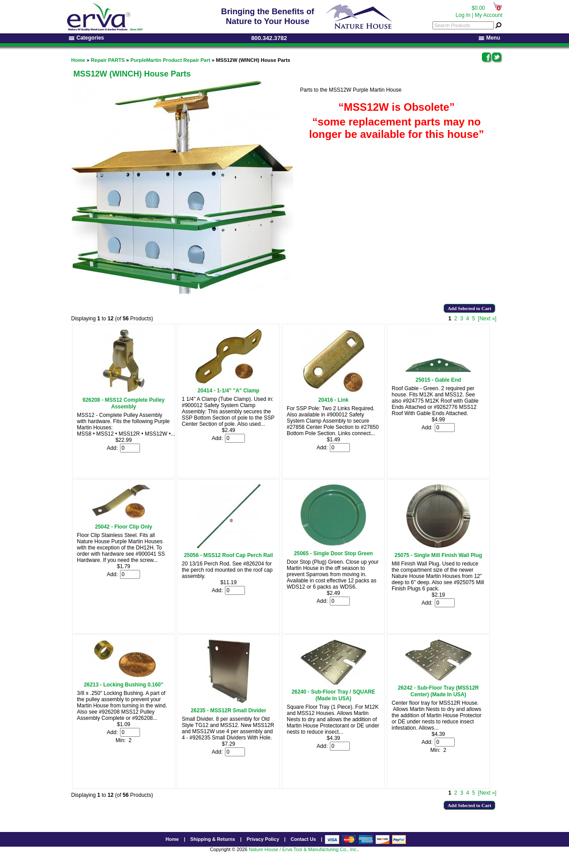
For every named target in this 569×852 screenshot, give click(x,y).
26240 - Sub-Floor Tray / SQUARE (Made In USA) (333, 695)
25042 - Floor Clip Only (123, 527)
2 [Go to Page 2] (455, 318)
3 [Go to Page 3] (461, 318)
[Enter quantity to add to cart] (130, 448)
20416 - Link (333, 400)
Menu (489, 38)
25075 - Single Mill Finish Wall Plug (438, 555)
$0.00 (478, 8)
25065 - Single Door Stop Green (333, 553)
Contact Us (303, 839)
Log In (463, 15)
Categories (86, 38)
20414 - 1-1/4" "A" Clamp (229, 391)
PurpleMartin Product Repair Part (170, 60)
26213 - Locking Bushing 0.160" (124, 685)
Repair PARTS (107, 60)
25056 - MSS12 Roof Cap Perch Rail (228, 555)
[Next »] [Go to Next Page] (487, 318)
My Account (488, 15)
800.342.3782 (269, 38)
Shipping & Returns (212, 839)
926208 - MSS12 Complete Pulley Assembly (124, 403)
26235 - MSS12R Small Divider (228, 710)
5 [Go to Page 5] (473, 318)
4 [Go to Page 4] (467, 318)
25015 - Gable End (438, 380)
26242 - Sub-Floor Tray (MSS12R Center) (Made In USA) (438, 691)
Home (78, 60)
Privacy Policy (263, 839)
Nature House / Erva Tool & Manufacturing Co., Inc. (302, 849)
